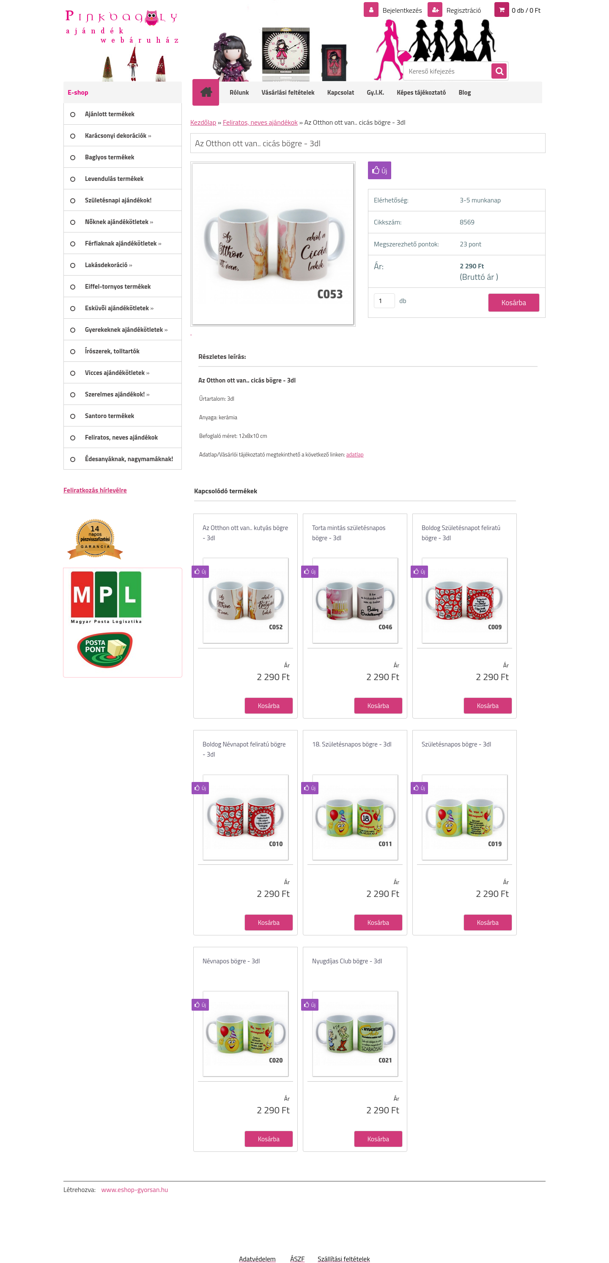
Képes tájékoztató (421, 92)
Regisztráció (463, 10)
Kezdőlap (203, 122)
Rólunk (239, 92)
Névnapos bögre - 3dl (231, 961)
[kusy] (384, 300)
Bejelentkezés (402, 10)
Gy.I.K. (375, 92)
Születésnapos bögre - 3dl (456, 744)
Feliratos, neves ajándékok (260, 122)
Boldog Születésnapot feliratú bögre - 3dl (461, 533)
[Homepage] (211, 92)
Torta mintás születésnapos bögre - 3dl (349, 533)
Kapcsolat (340, 92)
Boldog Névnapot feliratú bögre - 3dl (244, 749)
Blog (464, 92)
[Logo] (121, 26)
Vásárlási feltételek (288, 92)
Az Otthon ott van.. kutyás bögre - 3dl (245, 533)
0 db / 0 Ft (526, 10)
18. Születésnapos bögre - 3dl (352, 744)
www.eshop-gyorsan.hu (134, 1189)
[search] (499, 71)
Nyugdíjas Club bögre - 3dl (347, 961)
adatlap (355, 454)
